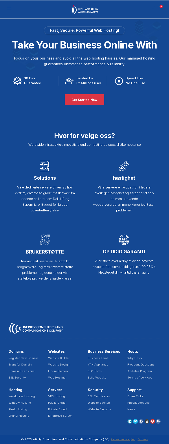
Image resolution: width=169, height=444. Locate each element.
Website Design (59, 364)
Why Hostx (134, 358)
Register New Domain (23, 358)
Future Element (58, 371)
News (131, 409)
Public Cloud (57, 402)
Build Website (97, 377)
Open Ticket (135, 396)
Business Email (98, 358)
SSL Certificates (99, 396)
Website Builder (59, 358)
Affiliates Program (139, 371)
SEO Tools (95, 371)
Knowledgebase (138, 402)
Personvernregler (123, 439)
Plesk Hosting (18, 409)
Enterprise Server (60, 415)
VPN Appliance (98, 364)
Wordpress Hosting (22, 396)
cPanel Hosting (19, 415)
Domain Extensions (22, 371)
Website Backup (99, 402)
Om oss (143, 439)
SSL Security (17, 377)
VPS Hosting (56, 396)
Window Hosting (20, 402)
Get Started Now (84, 100)
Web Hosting (57, 377)
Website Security (99, 409)
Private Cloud (57, 409)
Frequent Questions (140, 364)
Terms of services (139, 377)
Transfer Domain (20, 364)
